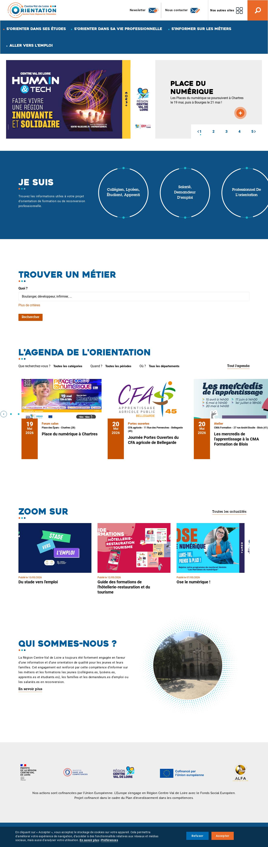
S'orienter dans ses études (36, 28)
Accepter (222, 835)
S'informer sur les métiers (201, 28)
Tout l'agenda (238, 366)
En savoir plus (30, 689)
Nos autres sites (222, 10)
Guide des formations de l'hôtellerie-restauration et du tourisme (124, 587)
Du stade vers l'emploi (38, 581)
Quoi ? (23, 288)
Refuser (197, 835)
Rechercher (30, 317)
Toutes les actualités (229, 512)
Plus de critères (29, 305)
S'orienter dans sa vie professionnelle (118, 28)
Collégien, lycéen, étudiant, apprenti (123, 192)
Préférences (109, 840)
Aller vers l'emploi (31, 45)
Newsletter (144, 10)
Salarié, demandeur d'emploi (185, 193)
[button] (198, 131)
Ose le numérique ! (193, 581)
